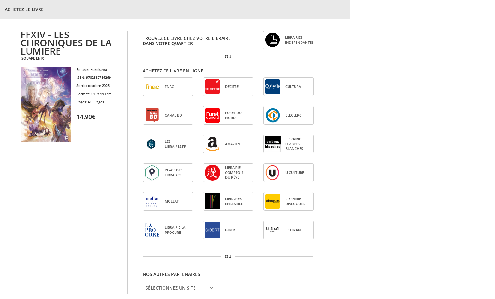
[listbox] (180, 288)
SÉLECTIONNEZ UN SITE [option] (171, 288)
